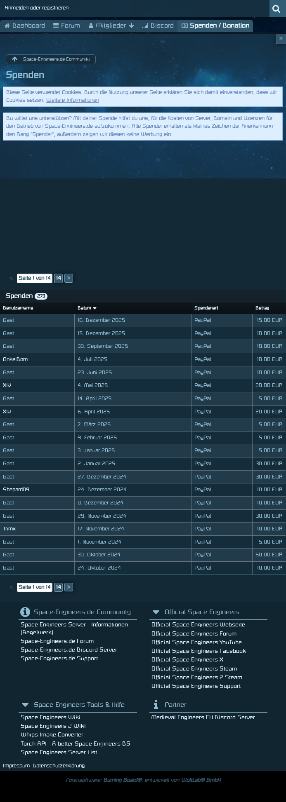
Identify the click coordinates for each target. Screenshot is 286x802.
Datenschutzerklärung (59, 765)
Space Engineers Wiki (50, 717)
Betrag (262, 308)
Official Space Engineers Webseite (198, 624)
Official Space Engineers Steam (194, 668)
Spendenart (206, 308)
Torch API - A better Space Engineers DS (75, 743)
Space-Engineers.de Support (59, 658)
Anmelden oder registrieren (37, 7)
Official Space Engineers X (187, 659)
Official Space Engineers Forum (193, 633)
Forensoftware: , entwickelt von (143, 780)
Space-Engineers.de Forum (57, 641)
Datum (84, 308)
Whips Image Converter (52, 734)
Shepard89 (16, 489)
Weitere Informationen (72, 100)
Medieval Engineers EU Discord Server (203, 717)
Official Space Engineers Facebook (198, 651)
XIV (7, 385)
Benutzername (18, 308)
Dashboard (24, 26)
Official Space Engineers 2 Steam (196, 677)
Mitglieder (111, 26)
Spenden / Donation (215, 26)
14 (58, 278)
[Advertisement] (142, 204)
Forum (66, 26)
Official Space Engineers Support (196, 686)
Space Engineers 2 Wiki (53, 726)
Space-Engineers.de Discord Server (69, 649)
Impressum (16, 765)
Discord (158, 26)
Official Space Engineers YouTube (196, 642)
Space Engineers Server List (59, 752)
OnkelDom (15, 359)
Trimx (9, 528)
